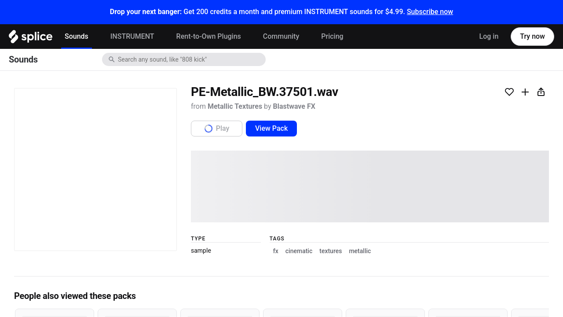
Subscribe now (430, 11)
